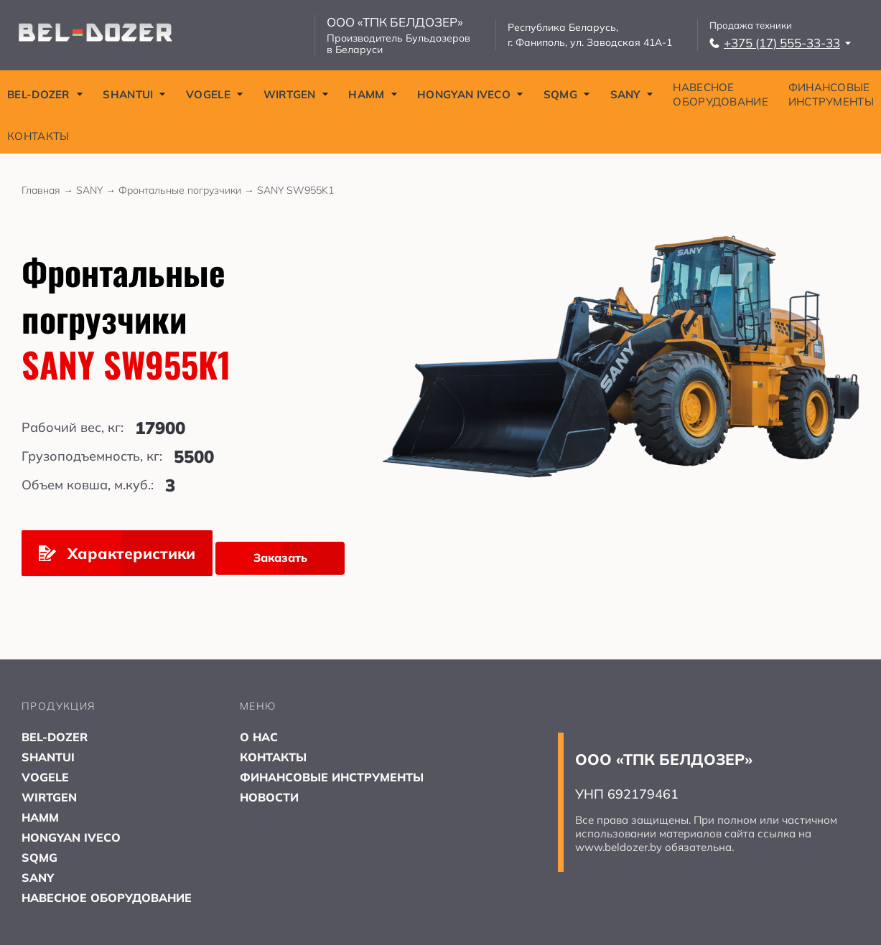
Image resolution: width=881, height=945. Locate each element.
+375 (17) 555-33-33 (780, 42)
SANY (631, 94)
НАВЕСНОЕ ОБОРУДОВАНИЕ (720, 94)
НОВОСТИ (269, 797)
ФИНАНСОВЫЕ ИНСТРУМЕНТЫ (831, 94)
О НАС (259, 737)
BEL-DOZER (45, 94)
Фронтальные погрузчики (187, 190)
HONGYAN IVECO (470, 94)
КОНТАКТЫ (38, 136)
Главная (49, 190)
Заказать (280, 557)
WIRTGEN (296, 94)
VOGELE (214, 94)
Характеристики (117, 553)
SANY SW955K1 (295, 190)
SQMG (567, 94)
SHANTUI (134, 94)
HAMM (372, 94)
